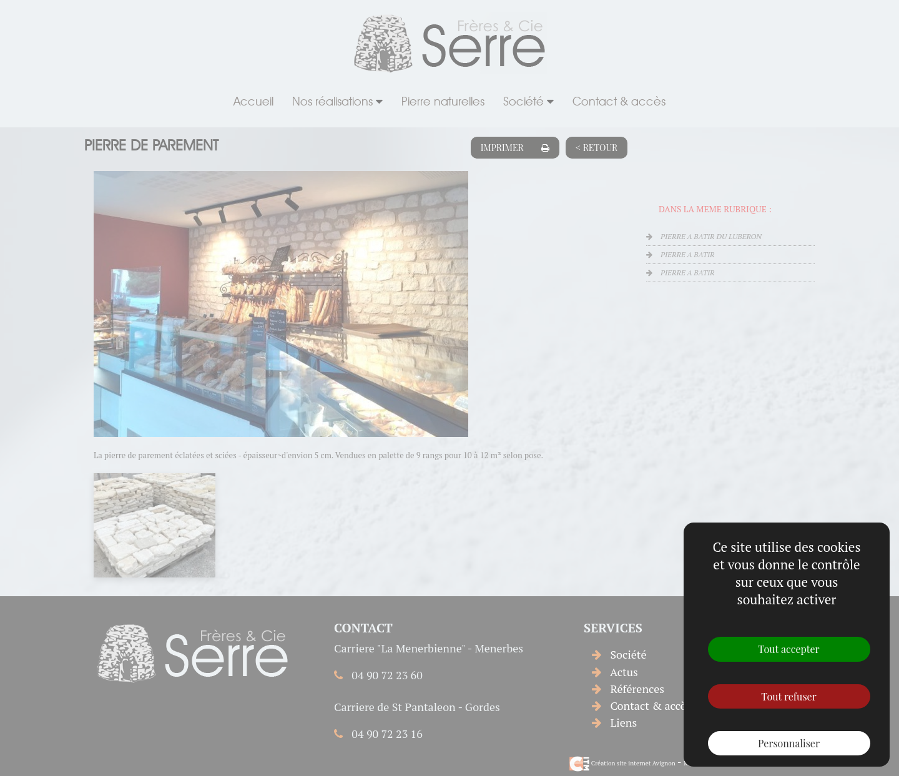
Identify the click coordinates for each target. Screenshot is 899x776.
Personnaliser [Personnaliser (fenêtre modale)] (789, 743)
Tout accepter (788, 649)
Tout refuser (789, 696)
